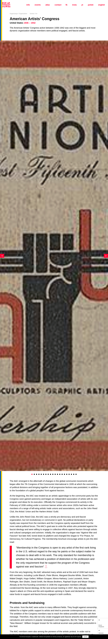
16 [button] (66, 474)
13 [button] (59, 474)
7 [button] (45, 474)
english (101, 5)
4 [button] (38, 474)
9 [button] (50, 474)
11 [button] (55, 474)
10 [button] (52, 474)
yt (82, 5)
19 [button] (73, 474)
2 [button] (34, 474)
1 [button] (31, 474)
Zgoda (85, 636)
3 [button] (36, 474)
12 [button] (57, 474)
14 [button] (62, 474)
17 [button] (69, 474)
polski (90, 5)
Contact (58, 5)
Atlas (47, 5)
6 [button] (43, 474)
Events (38, 5)
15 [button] (64, 474)
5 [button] (41, 474)
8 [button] (48, 474)
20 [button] (76, 474)
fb (66, 5)
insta (74, 5)
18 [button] (71, 474)
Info (28, 5)
